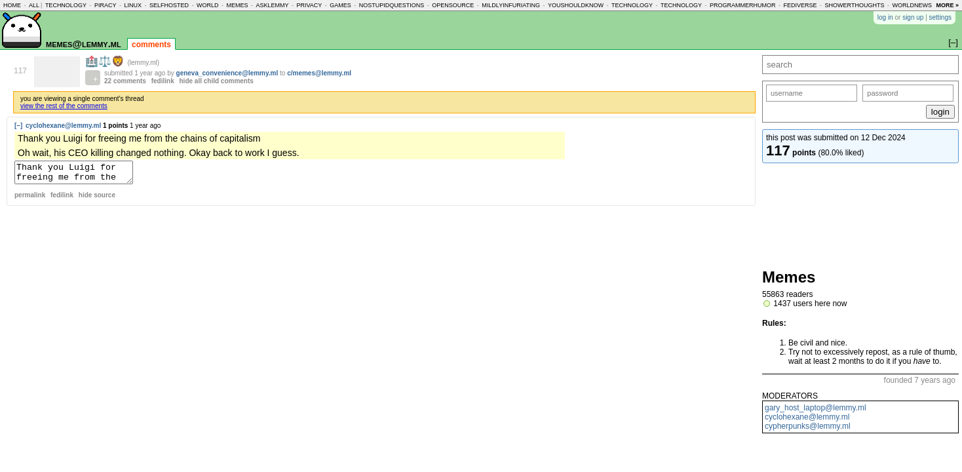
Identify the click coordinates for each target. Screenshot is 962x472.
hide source (97, 199)
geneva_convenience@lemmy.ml (227, 73)
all (34, 5)
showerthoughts (855, 5)
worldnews (912, 5)
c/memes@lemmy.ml (319, 73)
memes (237, 5)
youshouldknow (576, 5)
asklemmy (272, 5)
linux (133, 5)
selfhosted (169, 5)
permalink (29, 199)
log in (885, 17)
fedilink (162, 81)
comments (151, 44)
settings (940, 17)
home (12, 5)
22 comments (125, 81)
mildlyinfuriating (511, 5)
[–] (18, 125)
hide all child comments (217, 81)
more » (947, 5)
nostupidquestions (392, 5)
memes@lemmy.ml (83, 43)
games (340, 5)
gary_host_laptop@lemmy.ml (815, 407)
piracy (105, 5)
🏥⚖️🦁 (106, 61)
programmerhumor (743, 5)
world (208, 5)
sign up (912, 17)
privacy (309, 5)
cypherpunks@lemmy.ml (808, 426)
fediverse (800, 5)
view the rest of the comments (63, 105)
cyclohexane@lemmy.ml (807, 417)
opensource (453, 5)
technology (66, 5)
